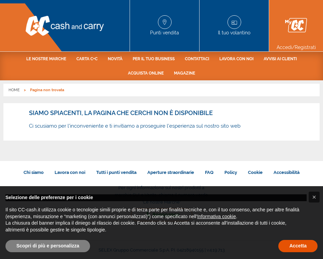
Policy (230, 172)
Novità (115, 58)
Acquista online (146, 73)
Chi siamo (34, 172)
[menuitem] (46, 59)
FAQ (209, 172)
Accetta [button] (298, 245)
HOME (14, 90)
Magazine (184, 73)
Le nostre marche (46, 58)
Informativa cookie (216, 216)
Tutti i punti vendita (116, 172)
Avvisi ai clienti (280, 58)
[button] (314, 197)
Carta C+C (87, 58)
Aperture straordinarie (170, 172)
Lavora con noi (236, 58)
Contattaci (197, 58)
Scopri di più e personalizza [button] (47, 245)
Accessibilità (286, 172)
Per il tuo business (154, 58)
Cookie (255, 172)
